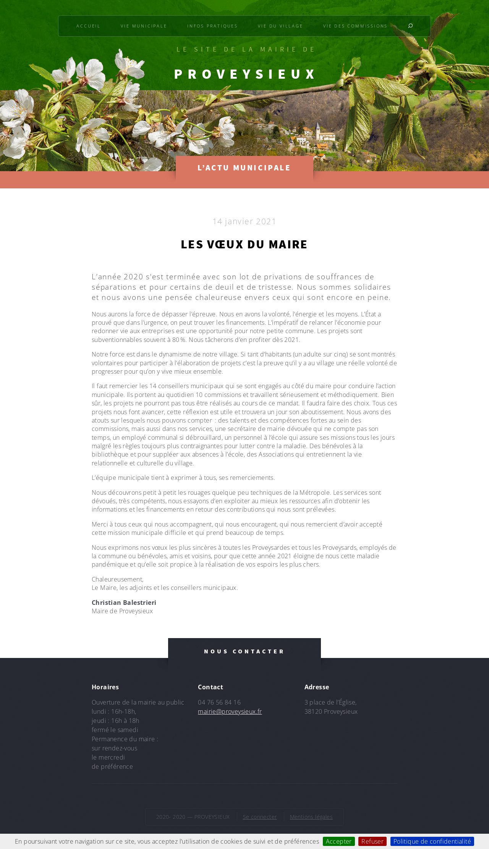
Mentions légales (311, 816)
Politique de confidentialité (432, 841)
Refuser (372, 841)
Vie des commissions (355, 26)
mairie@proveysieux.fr (230, 711)
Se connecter (260, 816)
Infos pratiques (212, 26)
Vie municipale (144, 26)
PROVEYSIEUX (246, 74)
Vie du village (280, 26)
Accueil (88, 26)
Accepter (339, 841)
